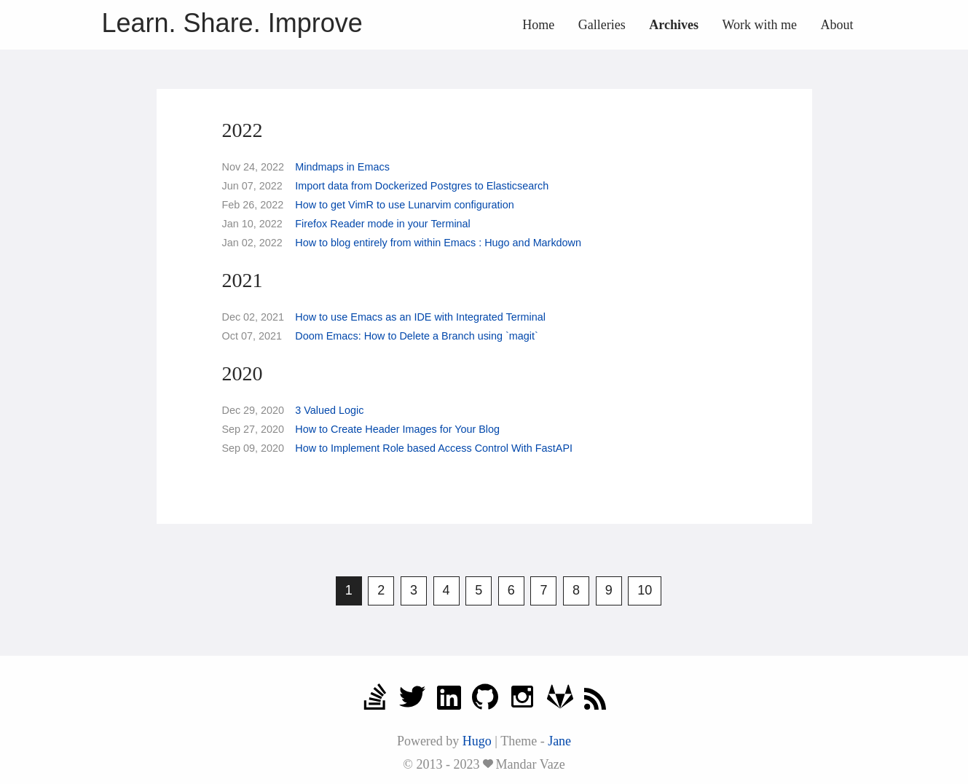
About (837, 24)
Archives (674, 24)
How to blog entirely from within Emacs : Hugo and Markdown (438, 242)
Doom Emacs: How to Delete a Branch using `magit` (416, 336)
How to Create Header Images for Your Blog (397, 429)
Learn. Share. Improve (232, 23)
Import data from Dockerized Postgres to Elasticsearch (421, 186)
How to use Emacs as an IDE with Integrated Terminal (420, 317)
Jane (559, 741)
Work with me (759, 24)
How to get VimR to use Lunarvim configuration (404, 205)
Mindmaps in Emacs (342, 167)
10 (644, 590)
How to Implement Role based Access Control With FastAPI (433, 448)
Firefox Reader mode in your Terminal (382, 224)
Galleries (602, 24)
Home (538, 24)
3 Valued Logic (329, 410)
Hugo (477, 741)
